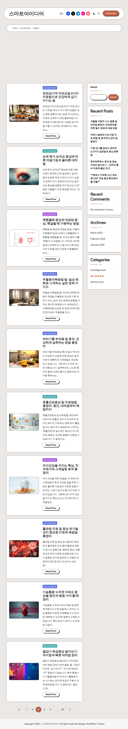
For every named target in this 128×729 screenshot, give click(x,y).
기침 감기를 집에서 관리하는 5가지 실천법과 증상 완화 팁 (104, 151)
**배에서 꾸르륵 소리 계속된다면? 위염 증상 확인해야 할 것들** (104, 178)
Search (93, 87)
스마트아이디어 (26, 13)
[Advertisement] (64, 56)
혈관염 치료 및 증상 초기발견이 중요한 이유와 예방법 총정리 (60, 532)
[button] (111, 13)
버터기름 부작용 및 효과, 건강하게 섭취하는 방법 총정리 (61, 342)
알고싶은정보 (50, 88)
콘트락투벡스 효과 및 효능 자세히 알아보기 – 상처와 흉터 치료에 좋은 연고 (104, 165)
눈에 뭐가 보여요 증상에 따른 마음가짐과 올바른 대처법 (60, 160)
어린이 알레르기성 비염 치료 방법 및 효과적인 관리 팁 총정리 (104, 138)
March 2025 (96, 232)
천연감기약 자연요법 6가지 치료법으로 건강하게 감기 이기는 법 (61, 96)
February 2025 (97, 238)
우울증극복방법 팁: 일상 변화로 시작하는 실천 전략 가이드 (60, 283)
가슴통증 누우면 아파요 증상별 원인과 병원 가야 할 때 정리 (61, 595)
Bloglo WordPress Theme (91, 723)
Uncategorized (98, 270)
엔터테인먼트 (97, 282)
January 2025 (97, 244)
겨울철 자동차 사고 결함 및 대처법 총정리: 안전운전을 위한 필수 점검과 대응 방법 (103, 125)
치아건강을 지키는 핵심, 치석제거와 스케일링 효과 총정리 (60, 469)
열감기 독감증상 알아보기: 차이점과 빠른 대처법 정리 (60, 653)
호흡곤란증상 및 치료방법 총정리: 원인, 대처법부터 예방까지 (61, 405)
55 (63, 709)
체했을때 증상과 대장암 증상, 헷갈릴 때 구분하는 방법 (61, 221)
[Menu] (61, 13)
